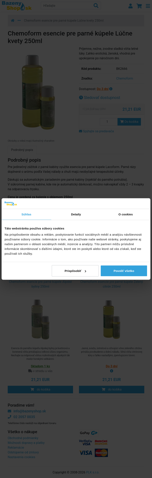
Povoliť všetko (124, 271)
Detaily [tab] (76, 214)
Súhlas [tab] (26, 214)
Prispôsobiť (75, 271)
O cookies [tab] (125, 214)
